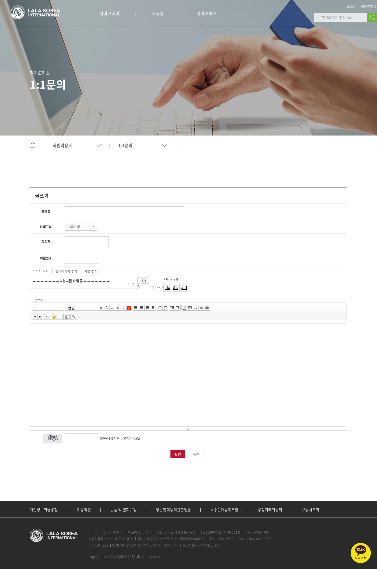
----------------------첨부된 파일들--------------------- (81, 280)
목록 (196, 454)
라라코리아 (109, 13)
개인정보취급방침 (44, 509)
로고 (35, 12)
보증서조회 (310, 509)
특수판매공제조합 (224, 509)
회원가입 (367, 6)
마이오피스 (206, 13)
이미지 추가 (40, 271)
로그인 (351, 6)
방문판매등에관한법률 (173, 509)
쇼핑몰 (158, 13)
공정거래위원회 (270, 509)
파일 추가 (90, 271)
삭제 (143, 281)
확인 (177, 454)
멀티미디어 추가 (66, 271)
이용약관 (84, 509)
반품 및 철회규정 (123, 509)
